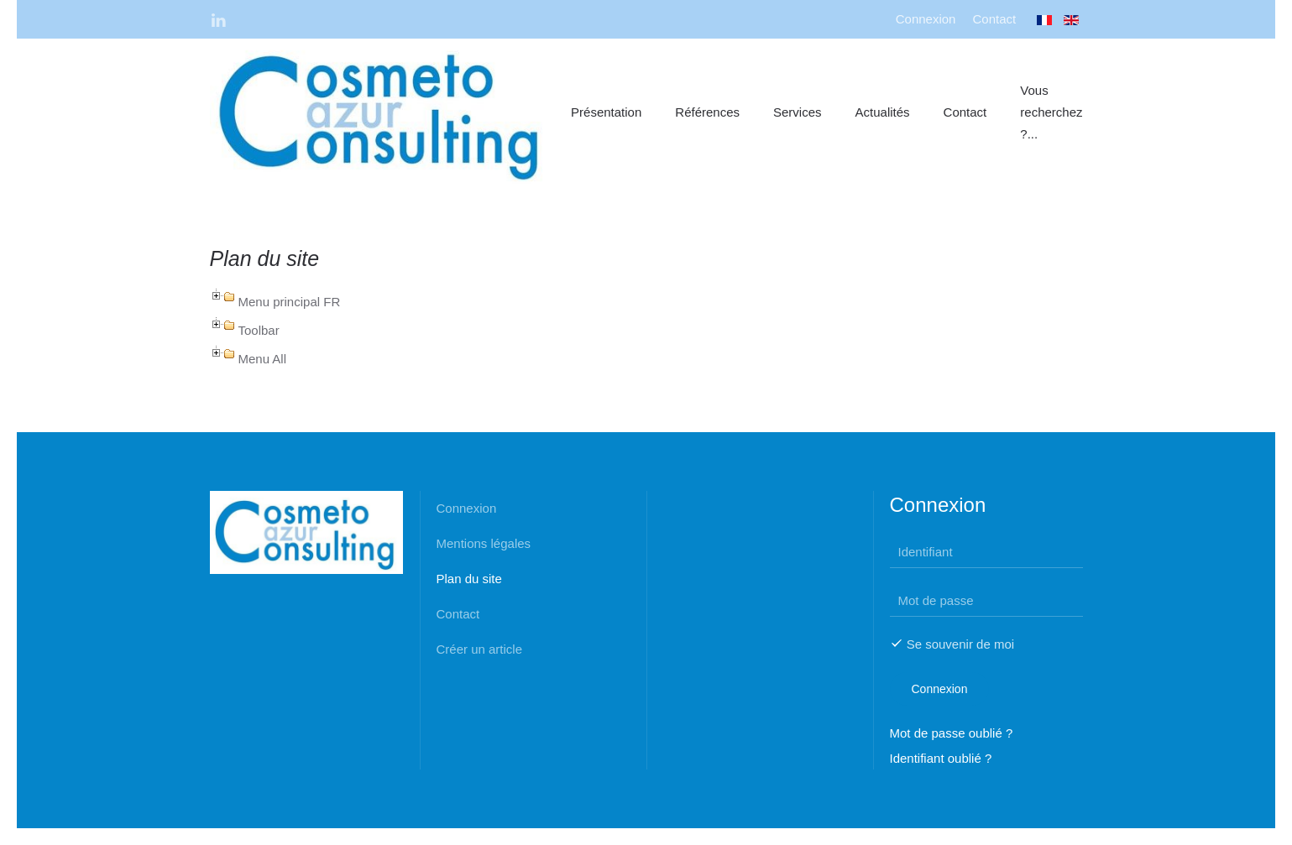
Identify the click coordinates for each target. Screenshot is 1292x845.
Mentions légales (484, 543)
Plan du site (469, 578)
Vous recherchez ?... (1051, 112)
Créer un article (480, 649)
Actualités (882, 112)
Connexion (926, 19)
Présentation (606, 112)
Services (797, 112)
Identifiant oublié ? (941, 758)
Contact (994, 19)
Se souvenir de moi (952, 644)
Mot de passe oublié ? (951, 733)
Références (707, 112)
